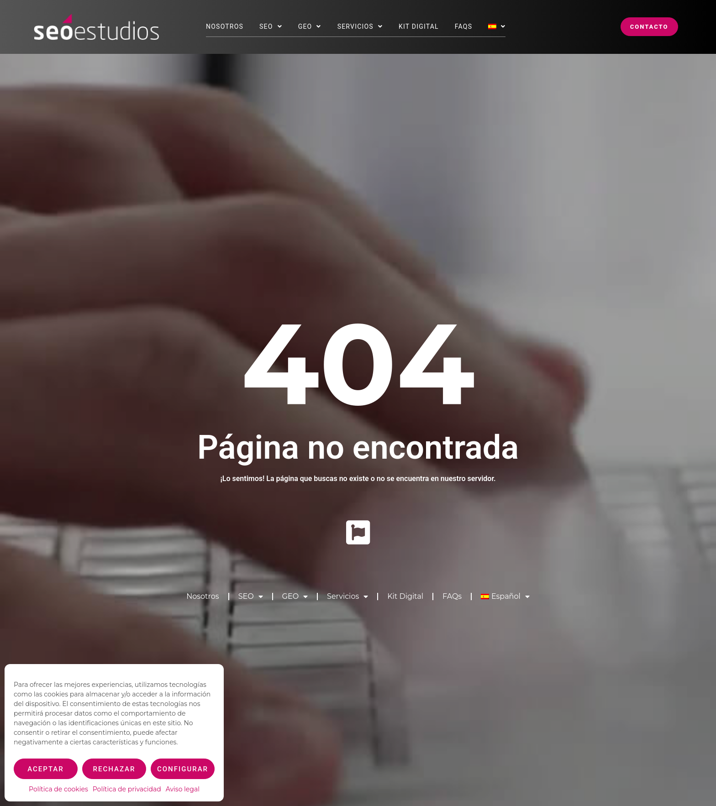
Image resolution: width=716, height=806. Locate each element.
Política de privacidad (127, 789)
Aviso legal (183, 789)
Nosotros (224, 26)
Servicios (360, 26)
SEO (270, 26)
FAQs (463, 26)
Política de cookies (58, 789)
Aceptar (45, 769)
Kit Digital (419, 26)
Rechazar (114, 769)
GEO (309, 26)
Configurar (182, 769)
